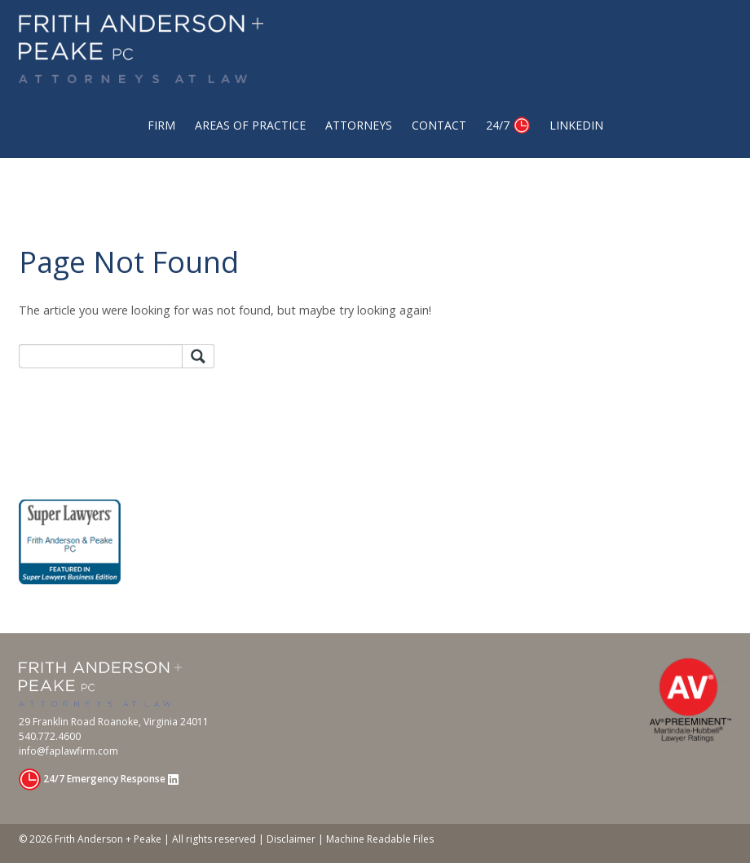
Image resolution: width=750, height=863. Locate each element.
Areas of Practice (250, 125)
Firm (161, 125)
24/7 (498, 125)
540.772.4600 (50, 736)
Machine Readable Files (380, 839)
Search (198, 356)
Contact (439, 125)
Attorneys (358, 125)
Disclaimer (291, 839)
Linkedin (576, 125)
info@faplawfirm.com (68, 751)
